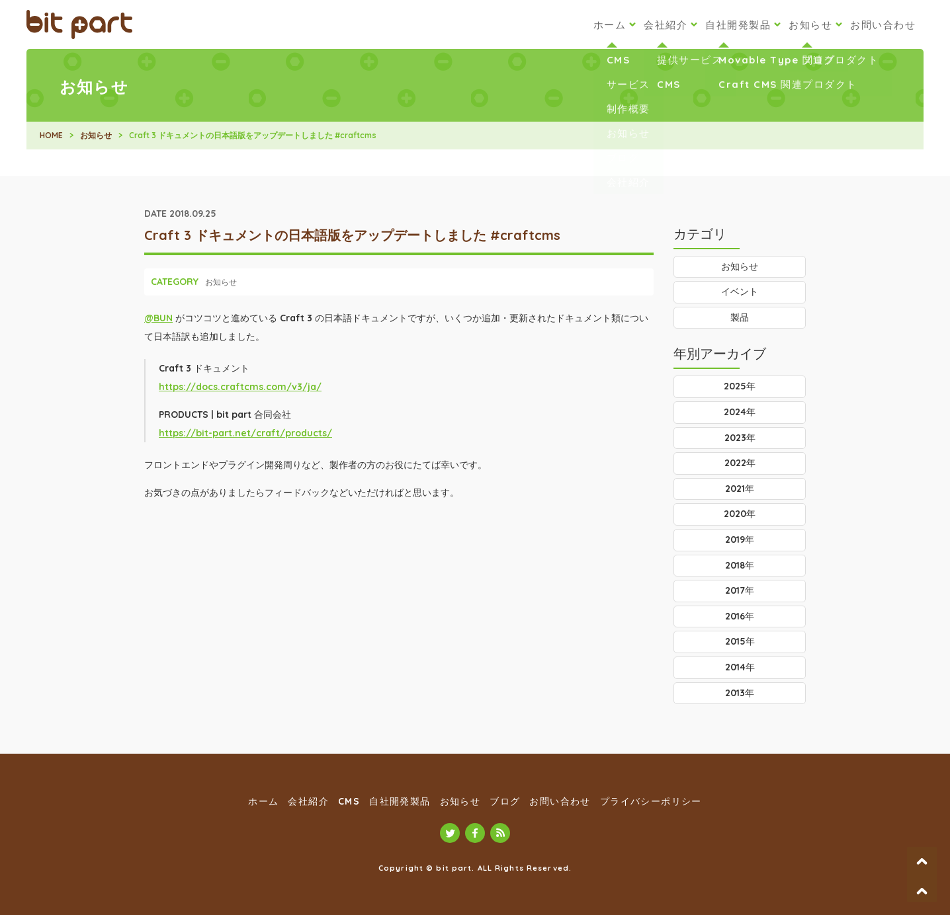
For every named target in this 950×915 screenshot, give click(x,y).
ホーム (609, 25)
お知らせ (810, 25)
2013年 (739, 693)
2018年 (739, 565)
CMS (349, 801)
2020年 (740, 514)
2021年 (739, 489)
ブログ (505, 801)
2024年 (740, 412)
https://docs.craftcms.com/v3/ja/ (240, 387)
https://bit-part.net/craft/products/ (245, 433)
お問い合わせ (883, 25)
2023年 (740, 438)
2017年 (739, 590)
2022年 (740, 463)
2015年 (740, 641)
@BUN (158, 318)
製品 (739, 317)
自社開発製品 (738, 25)
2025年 (740, 386)
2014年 (740, 667)
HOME (51, 135)
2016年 (739, 616)
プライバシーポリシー (651, 801)
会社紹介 (665, 25)
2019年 (739, 539)
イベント (739, 292)
